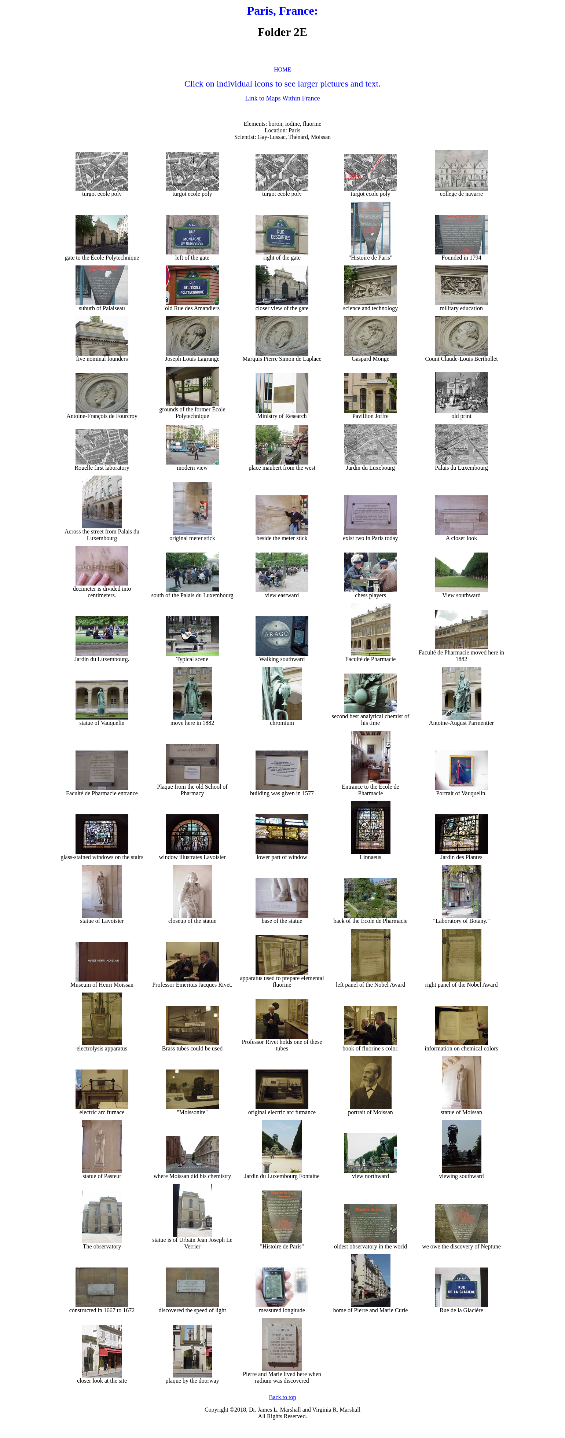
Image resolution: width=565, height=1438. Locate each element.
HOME (282, 69)
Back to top (282, 1397)
